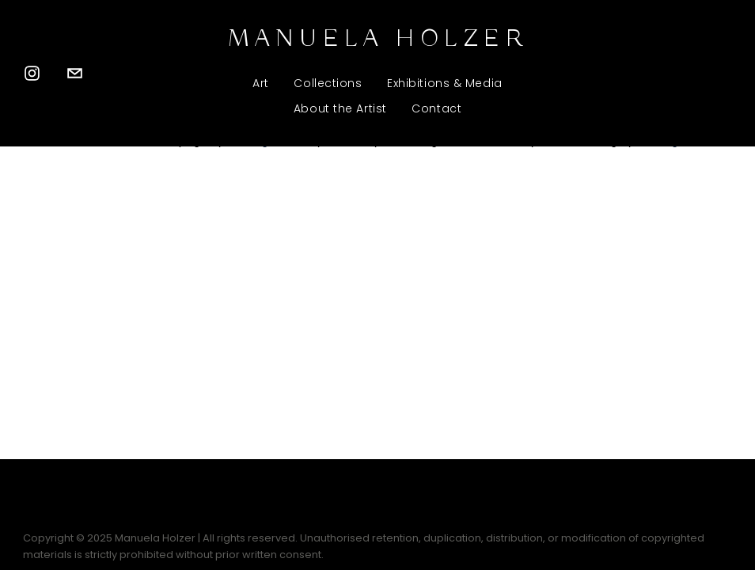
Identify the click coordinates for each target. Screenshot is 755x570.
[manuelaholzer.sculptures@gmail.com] (75, 73)
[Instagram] (32, 73)
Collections (328, 83)
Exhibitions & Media (445, 83)
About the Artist (340, 108)
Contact (436, 108)
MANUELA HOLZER (378, 39)
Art (260, 83)
